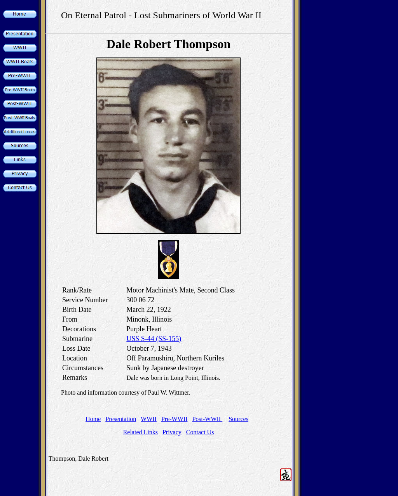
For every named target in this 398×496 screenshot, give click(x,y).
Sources (238, 419)
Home (93, 419)
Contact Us (200, 432)
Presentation (120, 419)
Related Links (140, 432)
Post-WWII (207, 419)
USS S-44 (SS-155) (153, 339)
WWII (149, 419)
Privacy (172, 432)
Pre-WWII (174, 419)
